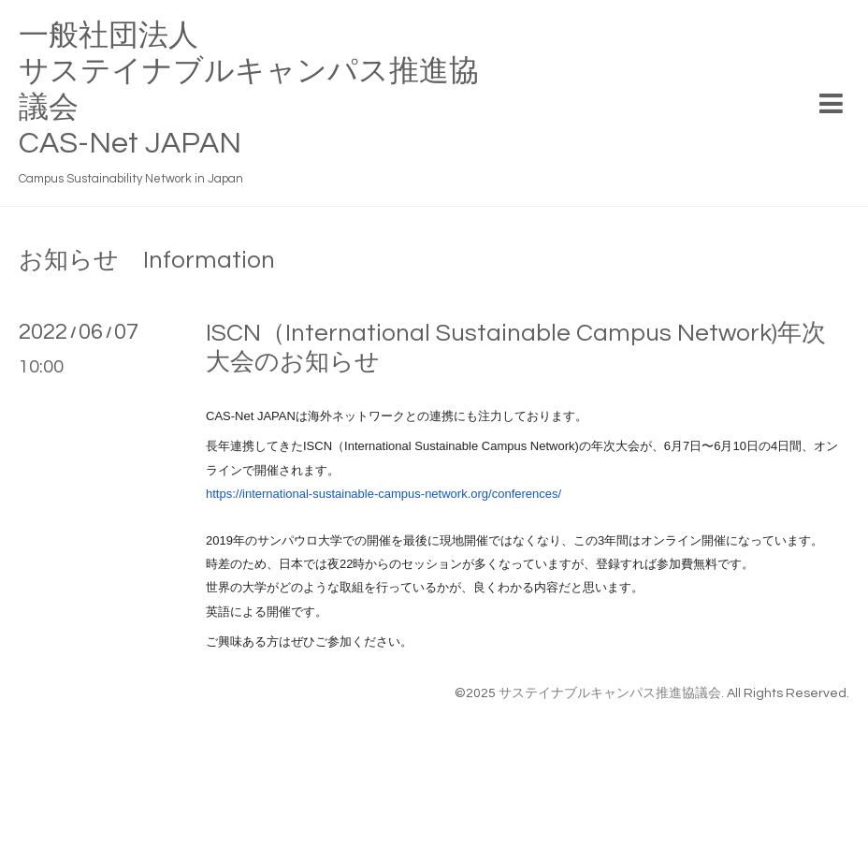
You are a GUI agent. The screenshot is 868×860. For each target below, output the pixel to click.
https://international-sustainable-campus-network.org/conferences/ (383, 494)
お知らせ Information (147, 260)
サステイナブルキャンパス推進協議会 (610, 693)
